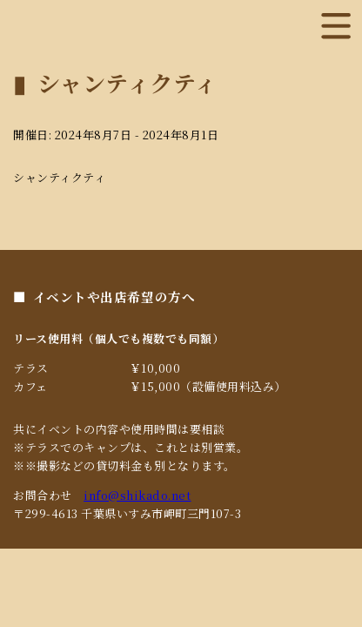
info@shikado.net (137, 495)
